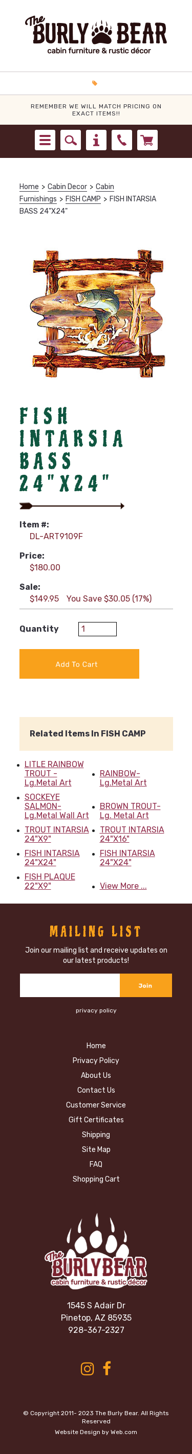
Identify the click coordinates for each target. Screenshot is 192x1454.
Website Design (77, 1432)
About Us (96, 1075)
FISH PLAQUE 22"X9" (50, 881)
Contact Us (96, 1090)
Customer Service (96, 1105)
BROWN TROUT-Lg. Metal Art (130, 811)
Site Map (96, 1149)
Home (29, 186)
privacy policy (96, 1010)
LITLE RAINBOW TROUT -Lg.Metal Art (54, 774)
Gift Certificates (96, 1120)
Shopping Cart (96, 1179)
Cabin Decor (67, 186)
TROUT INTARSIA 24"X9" (57, 834)
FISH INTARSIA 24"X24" (52, 858)
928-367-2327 (96, 1330)
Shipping (96, 1134)
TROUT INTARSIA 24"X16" (132, 834)
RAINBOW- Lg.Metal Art (123, 778)
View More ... (123, 886)
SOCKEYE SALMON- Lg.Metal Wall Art (57, 806)
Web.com (124, 1432)
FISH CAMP (83, 199)
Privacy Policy (96, 1060)
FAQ (96, 1164)
